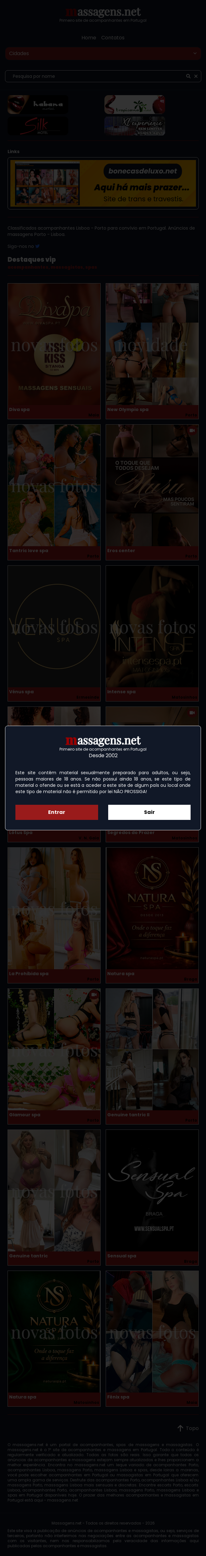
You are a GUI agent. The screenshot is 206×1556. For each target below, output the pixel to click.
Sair (149, 812)
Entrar (56, 812)
